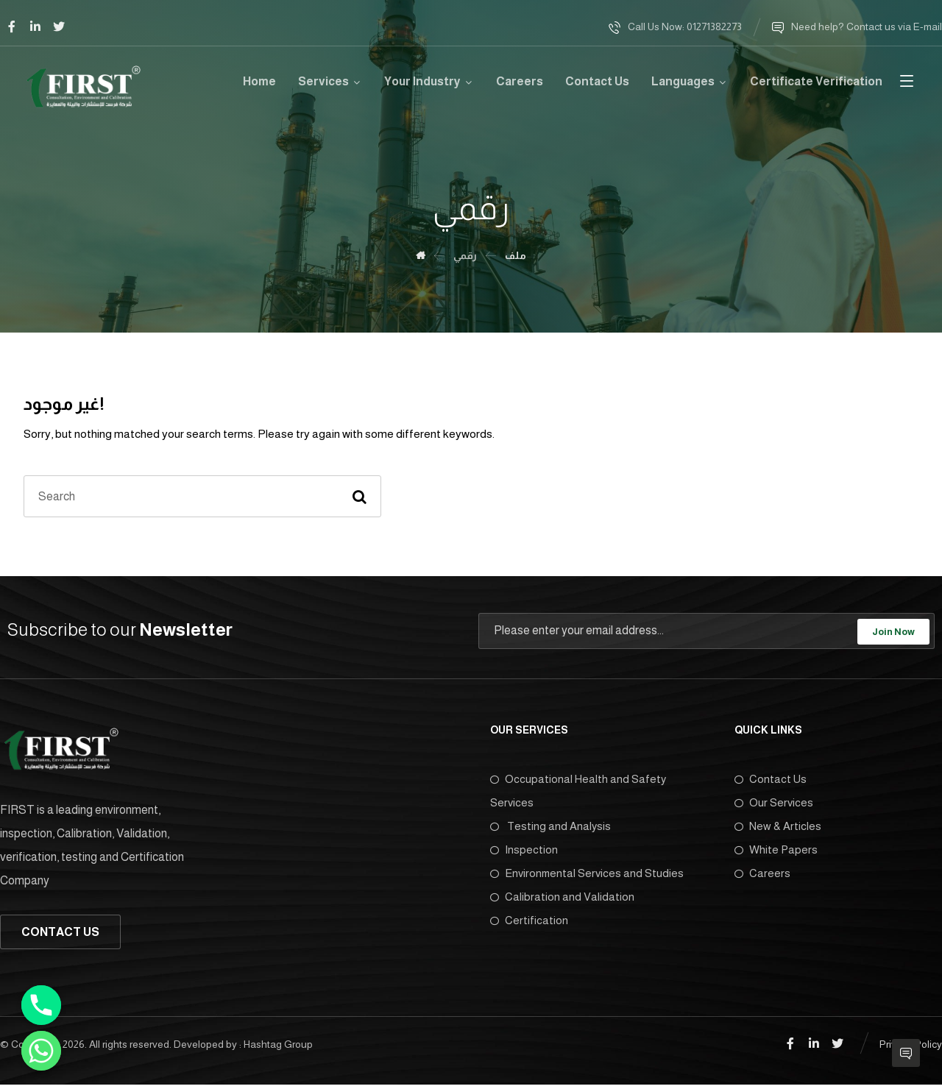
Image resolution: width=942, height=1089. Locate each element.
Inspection (524, 851)
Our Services (773, 804)
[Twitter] (59, 26)
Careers (762, 874)
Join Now (893, 632)
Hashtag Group (278, 1045)
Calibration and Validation (562, 898)
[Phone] (41, 1005)
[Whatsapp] (41, 1051)
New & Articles (777, 827)
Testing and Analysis (550, 827)
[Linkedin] (35, 26)
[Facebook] (12, 26)
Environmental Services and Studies (587, 874)
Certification (529, 921)
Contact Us (770, 780)
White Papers (776, 851)
